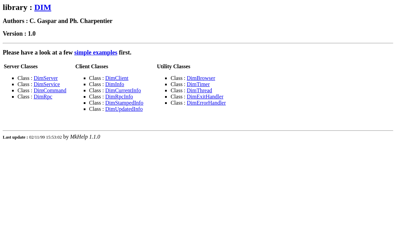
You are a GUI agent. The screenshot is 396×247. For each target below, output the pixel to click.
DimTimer (198, 84)
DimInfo (114, 84)
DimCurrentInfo (123, 90)
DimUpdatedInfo (124, 109)
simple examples (95, 52)
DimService (47, 84)
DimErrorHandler (206, 103)
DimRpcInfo (119, 96)
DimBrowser (201, 78)
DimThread (199, 90)
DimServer (46, 78)
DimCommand (50, 90)
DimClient (117, 78)
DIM (42, 7)
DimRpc (43, 96)
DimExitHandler (205, 96)
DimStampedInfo (124, 103)
